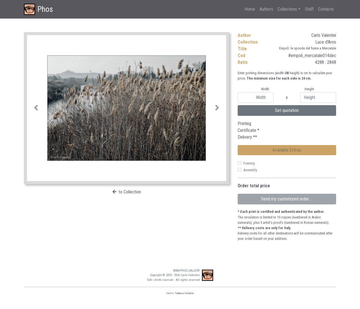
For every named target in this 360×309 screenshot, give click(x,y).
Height (309, 89)
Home (249, 9)
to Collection (130, 192)
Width (265, 89)
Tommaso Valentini (184, 293)
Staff (309, 9)
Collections (287, 9)
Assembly (250, 170)
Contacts (326, 9)
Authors (266, 9)
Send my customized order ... (287, 199)
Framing (249, 163)
